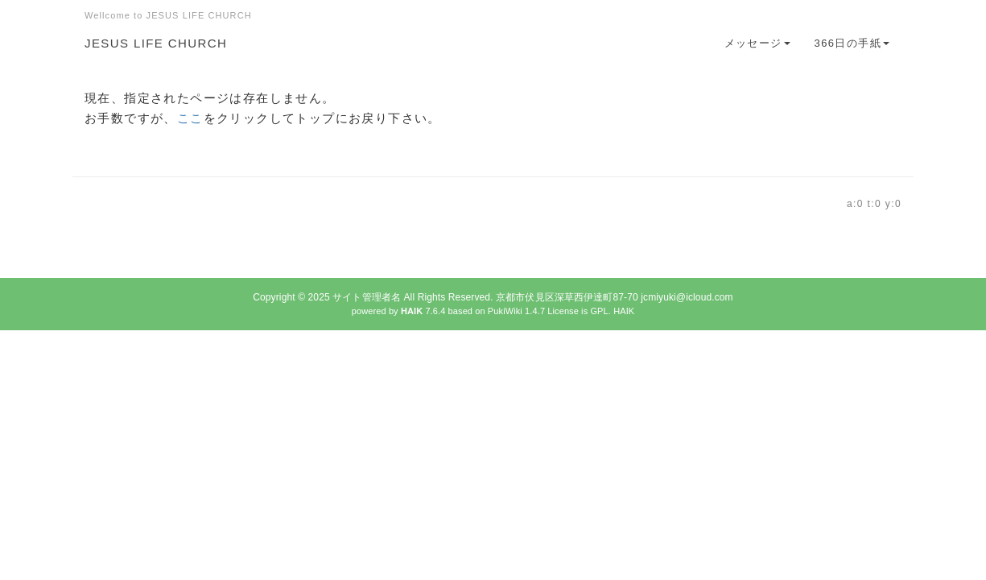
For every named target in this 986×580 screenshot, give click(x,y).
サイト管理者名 (366, 297)
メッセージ (757, 43)
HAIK (623, 311)
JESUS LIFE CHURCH (156, 43)
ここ (190, 118)
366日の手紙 (852, 43)
